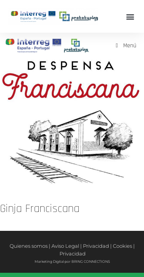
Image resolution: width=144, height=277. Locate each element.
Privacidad (96, 246)
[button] (130, 16)
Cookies (122, 246)
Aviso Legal (65, 246)
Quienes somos (29, 246)
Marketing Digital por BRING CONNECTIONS (72, 261)
